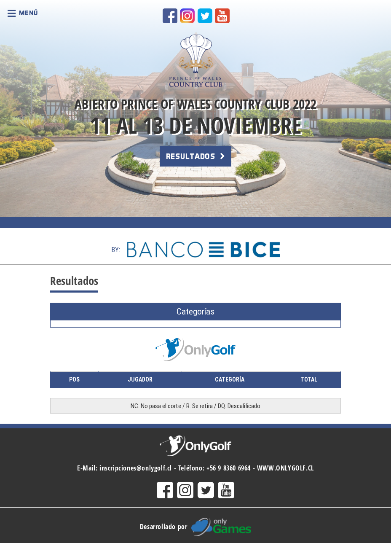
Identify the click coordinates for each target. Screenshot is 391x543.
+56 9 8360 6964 (228, 468)
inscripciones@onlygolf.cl (135, 468)
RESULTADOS (195, 156)
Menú (22, 13)
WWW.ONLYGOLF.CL (285, 468)
